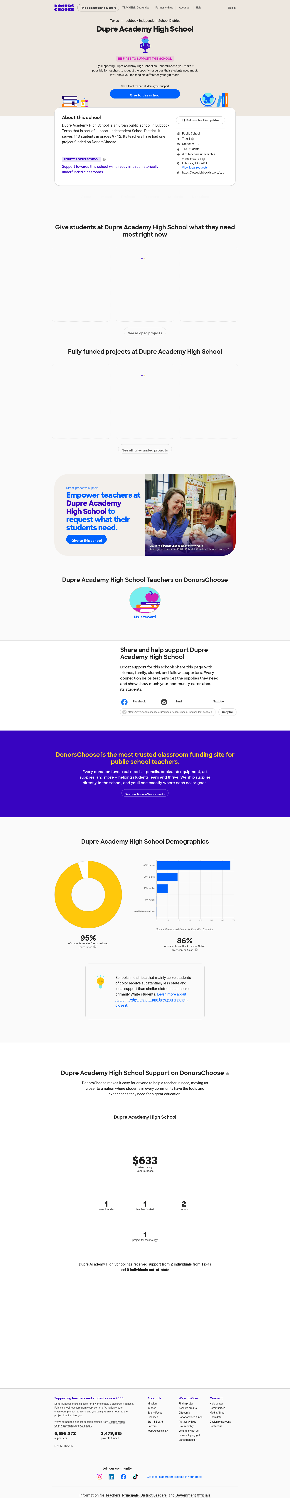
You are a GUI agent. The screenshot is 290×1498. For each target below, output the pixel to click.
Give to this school (145, 94)
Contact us (216, 1431)
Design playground (220, 1426)
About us (184, 7)
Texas (114, 21)
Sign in (232, 7)
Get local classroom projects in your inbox (174, 1482)
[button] (178, 717)
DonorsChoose (64, 7)
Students (175, 197)
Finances (153, 1422)
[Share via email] (178, 707)
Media (213, 1417)
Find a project (186, 1408)
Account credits (188, 1413)
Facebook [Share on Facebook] (133, 707)
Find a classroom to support (98, 7)
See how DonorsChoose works (145, 798)
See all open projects (145, 332)
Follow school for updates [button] (200, 120)
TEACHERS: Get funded (135, 7)
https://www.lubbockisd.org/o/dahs (203, 172)
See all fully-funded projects (145, 449)
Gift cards (184, 1417)
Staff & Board (155, 1426)
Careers (152, 1431)
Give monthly (186, 1431)
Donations (200, 197)
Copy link (227, 717)
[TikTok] (135, 1482)
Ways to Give (188, 1404)
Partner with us (164, 7)
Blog (221, 1417)
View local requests (195, 167)
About (86, 197)
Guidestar (85, 1430)
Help (198, 7)
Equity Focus (155, 1417)
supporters (75, 1440)
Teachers (151, 197)
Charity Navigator (64, 1430)
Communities (217, 1413)
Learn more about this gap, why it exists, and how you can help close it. (151, 1005)
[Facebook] (123, 1482)
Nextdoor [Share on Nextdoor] (213, 707)
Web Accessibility (158, 1435)
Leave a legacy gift (189, 1440)
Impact (106, 197)
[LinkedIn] (111, 1482)
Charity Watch (117, 1427)
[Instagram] (99, 1482)
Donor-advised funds (191, 1422)
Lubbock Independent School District (153, 21)
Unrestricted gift (188, 1444)
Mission (152, 1408)
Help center (216, 1408)
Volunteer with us (189, 1435)
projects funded (121, 1440)
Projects (128, 197)
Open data (216, 1422)
